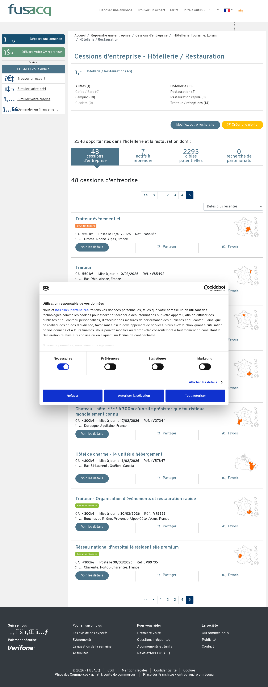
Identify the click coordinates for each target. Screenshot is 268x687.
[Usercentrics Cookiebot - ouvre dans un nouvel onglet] (207, 288)
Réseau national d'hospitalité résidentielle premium (127, 547)
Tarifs (173, 10)
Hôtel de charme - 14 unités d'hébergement (118, 454)
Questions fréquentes (153, 640)
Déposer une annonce (115, 10)
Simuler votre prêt (31, 89)
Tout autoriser (195, 395)
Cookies (189, 671)
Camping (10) (85, 97)
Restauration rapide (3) (188, 97)
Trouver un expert (151, 10)
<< (145, 195)
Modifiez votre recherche (195, 125)
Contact (208, 647)
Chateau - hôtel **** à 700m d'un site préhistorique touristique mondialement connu (140, 412)
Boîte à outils (193, 10)
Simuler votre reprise (33, 99)
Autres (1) (82, 86)
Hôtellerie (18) (181, 86)
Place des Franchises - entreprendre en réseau (178, 675)
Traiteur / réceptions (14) (189, 103)
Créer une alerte (242, 125)
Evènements (82, 640)
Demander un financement (37, 110)
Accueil (80, 36)
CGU (111, 671)
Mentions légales (134, 671)
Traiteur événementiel (97, 219)
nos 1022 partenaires (72, 310)
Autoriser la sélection (134, 395)
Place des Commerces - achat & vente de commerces (95, 675)
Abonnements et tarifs (154, 647)
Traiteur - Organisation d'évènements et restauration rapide (135, 499)
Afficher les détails (203, 382)
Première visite (149, 633)
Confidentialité (165, 671)
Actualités (80, 653)
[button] (241, 11)
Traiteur (83, 268)
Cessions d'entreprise (151, 36)
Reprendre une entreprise (110, 36)
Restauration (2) (182, 92)
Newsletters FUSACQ (153, 653)
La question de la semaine (92, 647)
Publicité (234, 26)
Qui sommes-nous (215, 633)
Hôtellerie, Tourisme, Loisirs (195, 36)
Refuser (73, 395)
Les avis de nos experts (90, 633)
